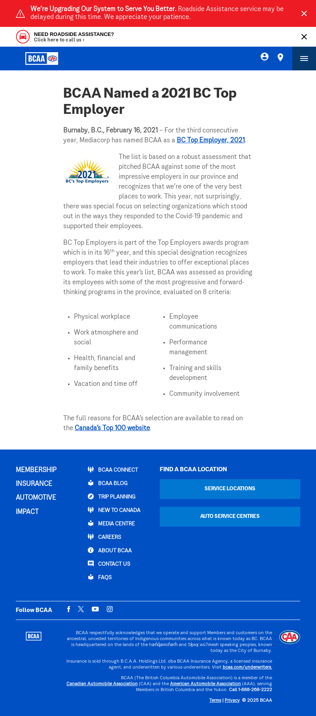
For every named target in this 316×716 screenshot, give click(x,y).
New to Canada (114, 510)
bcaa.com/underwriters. (247, 667)
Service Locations (229, 488)
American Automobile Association (205, 684)
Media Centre (111, 523)
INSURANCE (34, 484)
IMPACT (27, 512)
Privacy (232, 701)
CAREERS (104, 537)
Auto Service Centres (230, 516)
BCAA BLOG (107, 483)
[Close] (304, 13)
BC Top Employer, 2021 (211, 141)
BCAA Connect (113, 470)
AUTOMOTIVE (36, 498)
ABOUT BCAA (110, 550)
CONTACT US (109, 564)
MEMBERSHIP (36, 470)
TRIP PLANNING (111, 496)
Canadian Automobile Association (102, 684)
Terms (215, 701)
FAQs (100, 577)
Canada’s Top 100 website (112, 428)
